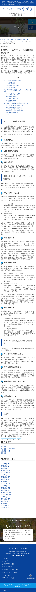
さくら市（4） (5, 446)
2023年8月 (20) (5, 505)
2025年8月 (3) (5, 478)
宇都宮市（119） (6, 452)
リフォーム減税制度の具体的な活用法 (16, 103)
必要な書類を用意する (14, 108)
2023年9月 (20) (5, 503)
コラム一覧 (15, 569)
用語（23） (4, 453)
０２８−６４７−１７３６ (19, 526)
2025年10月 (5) (5, 474)
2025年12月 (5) (5, 470)
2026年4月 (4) (5, 463)
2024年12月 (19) (6, 492)
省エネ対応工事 (12, 98)
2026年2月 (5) (5, 467)
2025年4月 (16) (5, 485)
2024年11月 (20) (6, 494)
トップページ (6, 558)
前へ (3, 440)
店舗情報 (5, 569)
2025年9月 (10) (5, 476)
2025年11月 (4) (5, 472)
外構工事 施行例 (7, 567)
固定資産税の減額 (12, 85)
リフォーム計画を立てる (14, 105)
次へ (19, 440)
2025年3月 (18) (5, 487)
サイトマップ (6, 575)
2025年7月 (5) (5, 480)
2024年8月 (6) (5, 500)
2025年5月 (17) (5, 483)
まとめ (6, 115)
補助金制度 (10, 87)
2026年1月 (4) (5, 469)
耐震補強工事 (11, 96)
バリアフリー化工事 (13, 94)
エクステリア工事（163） (9, 448)
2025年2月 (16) (5, 489)
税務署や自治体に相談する (15, 110)
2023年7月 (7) (5, 507)
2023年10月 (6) (5, 502)
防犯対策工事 (11, 101)
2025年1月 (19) (5, 491)
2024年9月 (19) (5, 498)
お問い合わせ (6, 572)
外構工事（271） (6, 450)
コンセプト (5, 561)
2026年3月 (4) (5, 465)
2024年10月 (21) (6, 496)
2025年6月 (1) (5, 481)
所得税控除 (10, 83)
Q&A (15, 572)
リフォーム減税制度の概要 (13, 80)
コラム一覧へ (11, 440)
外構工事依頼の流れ (8, 564)
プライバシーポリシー (9, 578)
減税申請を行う (12, 112)
